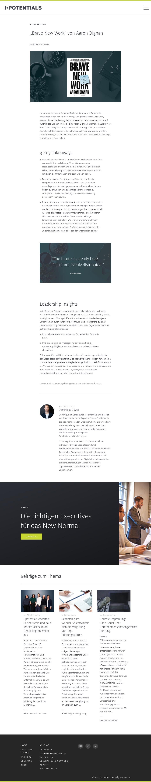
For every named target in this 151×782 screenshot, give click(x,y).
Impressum (46, 749)
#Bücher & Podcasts (39, 44)
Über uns (26, 761)
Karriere (26, 756)
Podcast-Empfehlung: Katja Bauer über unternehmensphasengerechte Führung (118, 625)
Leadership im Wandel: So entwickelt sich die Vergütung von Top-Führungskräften (75, 627)
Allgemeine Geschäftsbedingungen (54, 759)
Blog (24, 765)
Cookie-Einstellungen (49, 767)
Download (31, 536)
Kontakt (45, 745)
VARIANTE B (125, 777)
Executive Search (27, 751)
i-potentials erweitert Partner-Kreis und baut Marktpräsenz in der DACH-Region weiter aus (37, 627)
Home (24, 745)
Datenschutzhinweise (53, 753)
